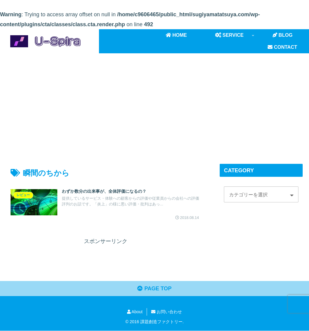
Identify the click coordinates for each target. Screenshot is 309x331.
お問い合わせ (166, 312)
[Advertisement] (154, 103)
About (135, 312)
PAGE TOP (154, 289)
